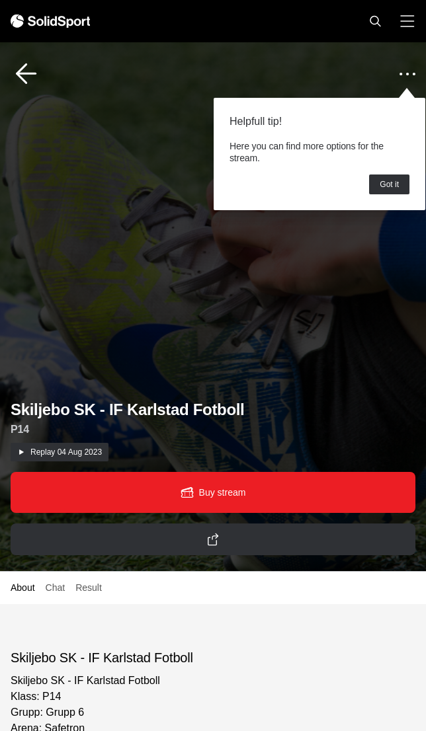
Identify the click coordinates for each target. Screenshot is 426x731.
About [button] (23, 587)
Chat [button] (55, 587)
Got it (389, 184)
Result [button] (88, 587)
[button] (375, 21)
